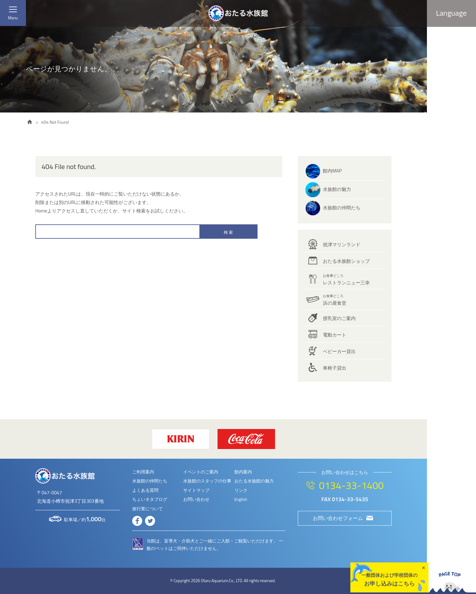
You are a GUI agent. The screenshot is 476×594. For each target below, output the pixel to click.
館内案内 (243, 472)
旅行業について (147, 509)
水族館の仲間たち (341, 207)
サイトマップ (196, 490)
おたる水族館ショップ (346, 261)
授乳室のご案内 (339, 318)
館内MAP (332, 170)
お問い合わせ (196, 499)
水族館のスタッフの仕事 (207, 481)
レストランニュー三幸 (346, 279)
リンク (241, 490)
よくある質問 (145, 490)
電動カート (334, 334)
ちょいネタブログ (149, 499)
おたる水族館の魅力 (254, 481)
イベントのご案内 (200, 472)
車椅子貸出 (334, 368)
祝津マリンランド (341, 244)
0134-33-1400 (351, 485)
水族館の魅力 (337, 189)
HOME (29, 121)
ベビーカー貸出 (339, 351)
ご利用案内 (143, 472)
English (240, 499)
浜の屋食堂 (334, 300)
